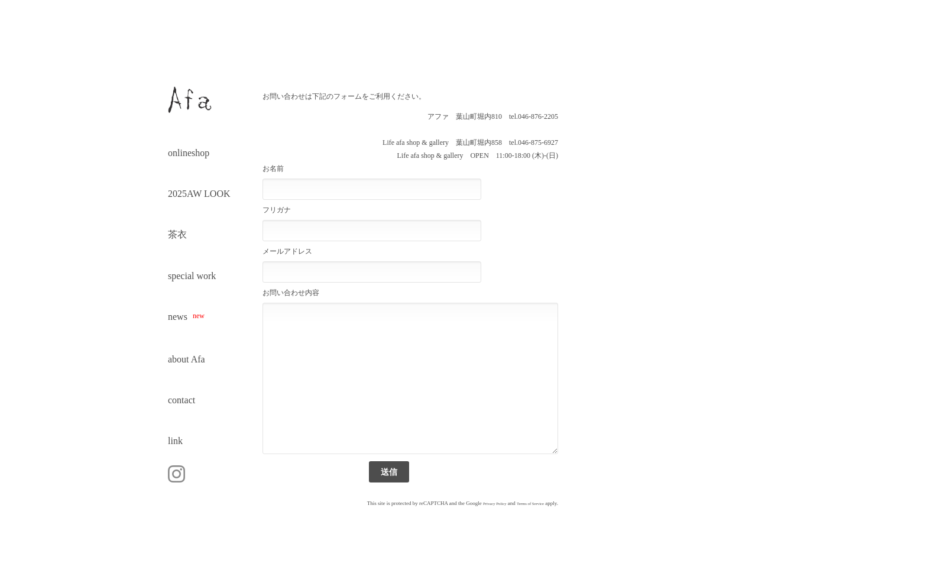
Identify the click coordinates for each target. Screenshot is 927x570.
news (186, 317)
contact (181, 400)
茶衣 (177, 234)
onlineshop (188, 153)
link (175, 441)
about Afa (186, 359)
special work (192, 276)
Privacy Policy (495, 503)
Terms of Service (530, 503)
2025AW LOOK (199, 194)
